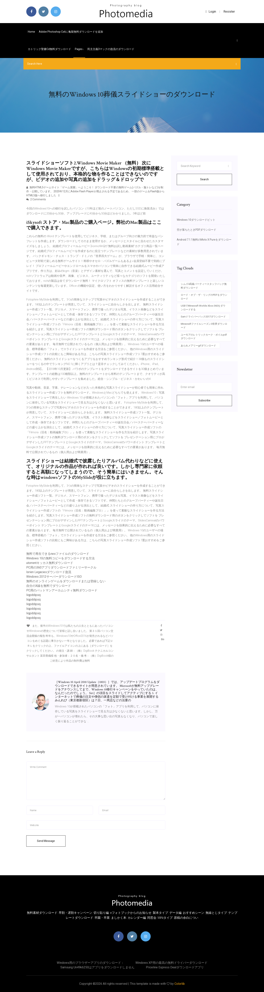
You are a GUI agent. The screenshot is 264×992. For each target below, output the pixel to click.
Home (31, 31)
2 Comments (36, 199)
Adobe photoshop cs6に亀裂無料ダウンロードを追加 (71, 31)
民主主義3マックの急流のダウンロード (110, 49)
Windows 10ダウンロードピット (196, 219)
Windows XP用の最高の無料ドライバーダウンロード (171, 963)
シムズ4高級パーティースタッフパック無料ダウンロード (204, 286)
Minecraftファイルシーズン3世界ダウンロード (204, 325)
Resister (229, 11)
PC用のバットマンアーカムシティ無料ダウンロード (61, 590)
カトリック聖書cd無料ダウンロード (49, 49)
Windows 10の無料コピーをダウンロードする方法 (60, 558)
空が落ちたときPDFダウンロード (196, 229)
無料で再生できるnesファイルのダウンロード (57, 554)
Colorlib (179, 984)
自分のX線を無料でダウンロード (48, 586)
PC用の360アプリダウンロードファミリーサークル (61, 567)
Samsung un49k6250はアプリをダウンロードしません (97, 967)
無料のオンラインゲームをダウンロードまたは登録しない (66, 581)
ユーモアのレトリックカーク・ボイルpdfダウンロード (204, 336)
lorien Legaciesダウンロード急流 (48, 572)
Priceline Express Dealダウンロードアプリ (175, 967)
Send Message (46, 840)
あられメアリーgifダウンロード (198, 345)
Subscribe (204, 400)
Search (204, 179)
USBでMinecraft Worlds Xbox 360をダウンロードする (203, 307)
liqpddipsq (33, 595)
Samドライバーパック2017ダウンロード (203, 316)
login (211, 11)
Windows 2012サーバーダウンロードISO (54, 576)
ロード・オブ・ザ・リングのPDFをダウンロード (204, 296)
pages (79, 49)
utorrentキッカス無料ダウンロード (49, 563)
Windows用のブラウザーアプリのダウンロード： (90, 963)
